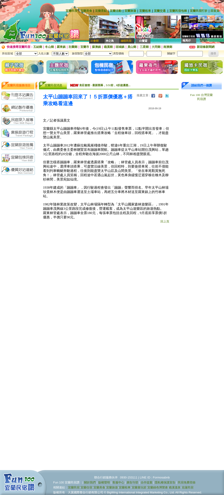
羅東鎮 (61, 47)
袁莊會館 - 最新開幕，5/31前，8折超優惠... (104, 85)
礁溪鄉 (108, 47)
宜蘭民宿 (71, 10)
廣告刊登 (132, 482)
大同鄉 (156, 47)
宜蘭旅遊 (130, 10)
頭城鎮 (120, 47)
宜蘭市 (84, 47)
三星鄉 (144, 47)
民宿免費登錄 (186, 482)
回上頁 (164, 221)
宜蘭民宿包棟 (178, 10)
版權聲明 (104, 482)
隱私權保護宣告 (165, 482)
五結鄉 (37, 47)
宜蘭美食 (86, 10)
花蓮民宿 (187, 487)
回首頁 (214, 10)
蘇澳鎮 (96, 47)
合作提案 (147, 482)
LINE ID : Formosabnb (155, 477)
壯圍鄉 (73, 47)
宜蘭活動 (116, 10)
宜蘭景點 (101, 10)
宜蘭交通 (160, 10)
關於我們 (90, 482)
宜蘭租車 (145, 10)
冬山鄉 (49, 47)
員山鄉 (131, 47)
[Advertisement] (19, 249)
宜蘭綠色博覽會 (157, 487)
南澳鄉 (167, 47)
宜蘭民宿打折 (198, 10)
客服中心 (118, 482)
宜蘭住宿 (86, 487)
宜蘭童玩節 (139, 487)
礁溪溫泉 (175, 487)
